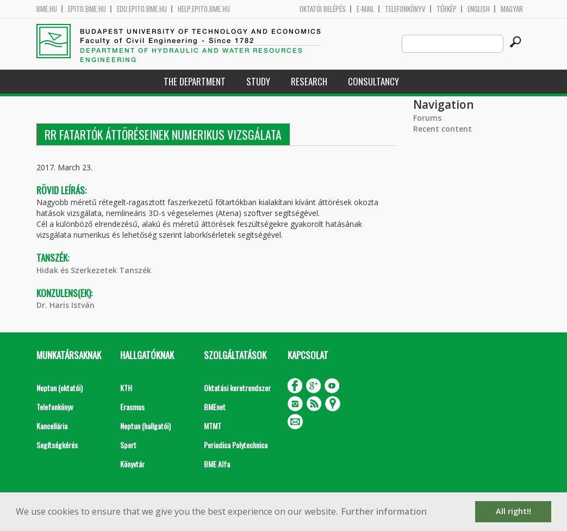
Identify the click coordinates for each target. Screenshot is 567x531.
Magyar (512, 9)
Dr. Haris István (65, 305)
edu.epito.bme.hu (142, 9)
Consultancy (373, 81)
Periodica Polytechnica (235, 444)
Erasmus (132, 406)
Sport (128, 444)
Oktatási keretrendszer (237, 387)
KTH (126, 387)
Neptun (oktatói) (59, 387)
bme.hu (46, 9)
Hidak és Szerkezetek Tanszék (93, 270)
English (479, 9)
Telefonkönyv (405, 9)
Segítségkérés (57, 444)
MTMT (212, 425)
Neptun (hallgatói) (145, 425)
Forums (427, 118)
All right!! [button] (513, 511)
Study (258, 81)
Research (309, 81)
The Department (195, 81)
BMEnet (215, 406)
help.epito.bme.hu (204, 9)
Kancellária (51, 425)
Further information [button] (384, 511)
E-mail (365, 9)
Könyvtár (132, 464)
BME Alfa (217, 464)
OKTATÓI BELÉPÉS (323, 9)
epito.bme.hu (87, 9)
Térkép (447, 9)
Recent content (442, 129)
